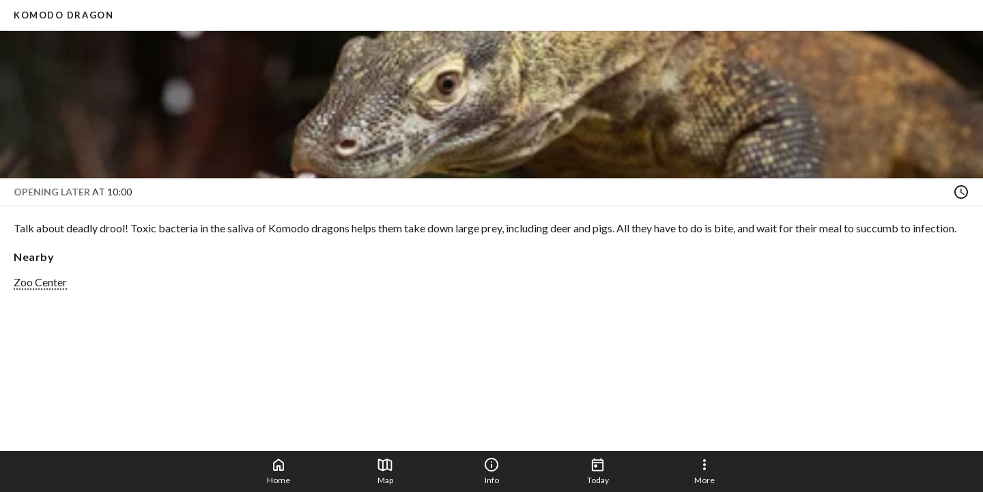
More (704, 470)
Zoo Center (40, 281)
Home (278, 470)
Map (385, 470)
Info (491, 470)
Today (598, 470)
